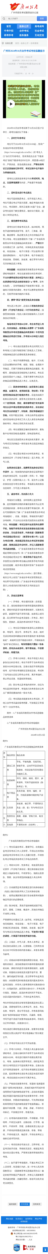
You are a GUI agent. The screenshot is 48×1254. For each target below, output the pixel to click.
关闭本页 (36, 1204)
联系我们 (19, 1219)
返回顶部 (12, 1204)
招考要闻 (34, 43)
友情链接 (24, 1221)
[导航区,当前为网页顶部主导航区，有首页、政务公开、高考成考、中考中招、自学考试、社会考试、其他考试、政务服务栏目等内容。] (24, 31)
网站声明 (38, 1219)
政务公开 (24, 26)
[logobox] (24, 8)
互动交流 (39, 35)
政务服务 (24, 35)
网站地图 (9, 1219)
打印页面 (24, 1204)
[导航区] (24, 12)
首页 (8, 26)
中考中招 (8, 31)
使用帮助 (28, 1219)
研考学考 (8, 35)
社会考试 (39, 31)
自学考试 (24, 31)
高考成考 (39, 26)
